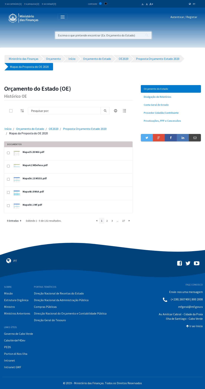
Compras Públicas (45, 307)
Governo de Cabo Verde (18, 333)
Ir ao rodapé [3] (49, 3)
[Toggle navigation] (44, 17)
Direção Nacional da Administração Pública (61, 300)
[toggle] (16, 111)
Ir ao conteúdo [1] (13, 3)
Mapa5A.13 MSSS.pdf (35, 178)
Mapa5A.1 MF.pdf (32, 204)
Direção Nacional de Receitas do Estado (59, 293)
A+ (151, 4)
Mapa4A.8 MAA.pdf (33, 191)
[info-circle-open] (116, 111)
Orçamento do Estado (30, 129)
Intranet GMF (12, 367)
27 (123, 220)
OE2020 (53, 129)
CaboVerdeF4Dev (14, 340)
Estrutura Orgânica (16, 300)
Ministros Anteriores (17, 313)
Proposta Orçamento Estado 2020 (84, 129)
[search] (105, 111)
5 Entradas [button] (14, 220)
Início (8, 129)
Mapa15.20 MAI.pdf (33, 152)
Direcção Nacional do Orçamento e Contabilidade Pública (70, 313)
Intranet (9, 360)
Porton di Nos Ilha (15, 354)
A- (143, 4)
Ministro (9, 307)
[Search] (64, 110)
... (117, 220)
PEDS (7, 347)
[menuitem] (171, 89)
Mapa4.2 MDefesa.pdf (35, 165)
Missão (8, 293)
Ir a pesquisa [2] (31, 3)
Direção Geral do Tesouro (50, 320)
